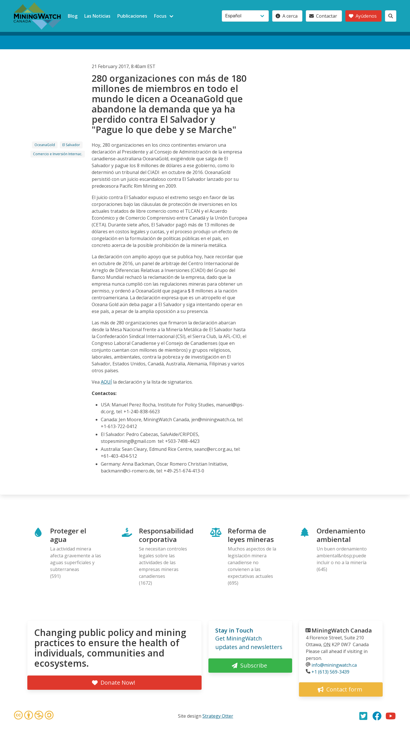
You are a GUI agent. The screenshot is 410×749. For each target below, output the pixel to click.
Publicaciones (132, 16)
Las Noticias (97, 16)
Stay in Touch (234, 630)
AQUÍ (106, 382)
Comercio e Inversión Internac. (57, 154)
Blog (72, 16)
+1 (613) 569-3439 (330, 672)
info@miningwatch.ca (334, 665)
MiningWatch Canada (341, 630)
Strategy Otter (217, 716)
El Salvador (71, 144)
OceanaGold (44, 144)
